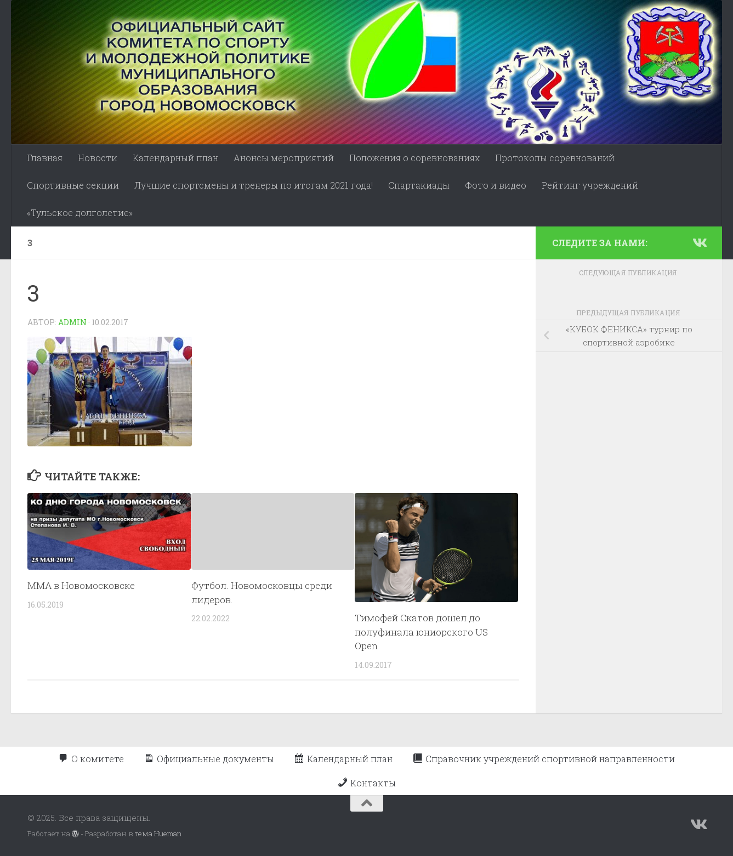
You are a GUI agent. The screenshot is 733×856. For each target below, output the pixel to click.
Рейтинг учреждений (590, 185)
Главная (44, 157)
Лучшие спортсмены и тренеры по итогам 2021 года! (253, 185)
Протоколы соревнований (555, 157)
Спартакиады (419, 185)
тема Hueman (158, 833)
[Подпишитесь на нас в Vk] (699, 242)
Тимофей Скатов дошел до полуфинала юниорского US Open (421, 631)
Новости (97, 157)
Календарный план (175, 157)
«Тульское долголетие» (80, 212)
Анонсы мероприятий (284, 157)
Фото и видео (495, 185)
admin (72, 322)
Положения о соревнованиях (414, 157)
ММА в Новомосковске (81, 585)
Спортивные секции (73, 185)
